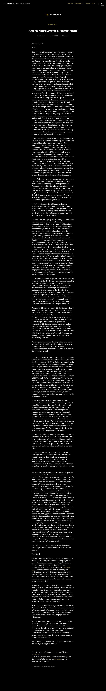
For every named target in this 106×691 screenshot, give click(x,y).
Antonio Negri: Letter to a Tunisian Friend (53, 33)
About (93, 3)
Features (70, 3)
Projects (87, 3)
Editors (42, 41)
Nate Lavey (47, 672)
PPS (52, 672)
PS (54, 672)
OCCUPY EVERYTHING (12, 4)
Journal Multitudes (39, 672)
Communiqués (79, 3)
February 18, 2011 (53, 41)
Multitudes (58, 665)
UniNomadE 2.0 (37, 660)
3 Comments (65, 41)
